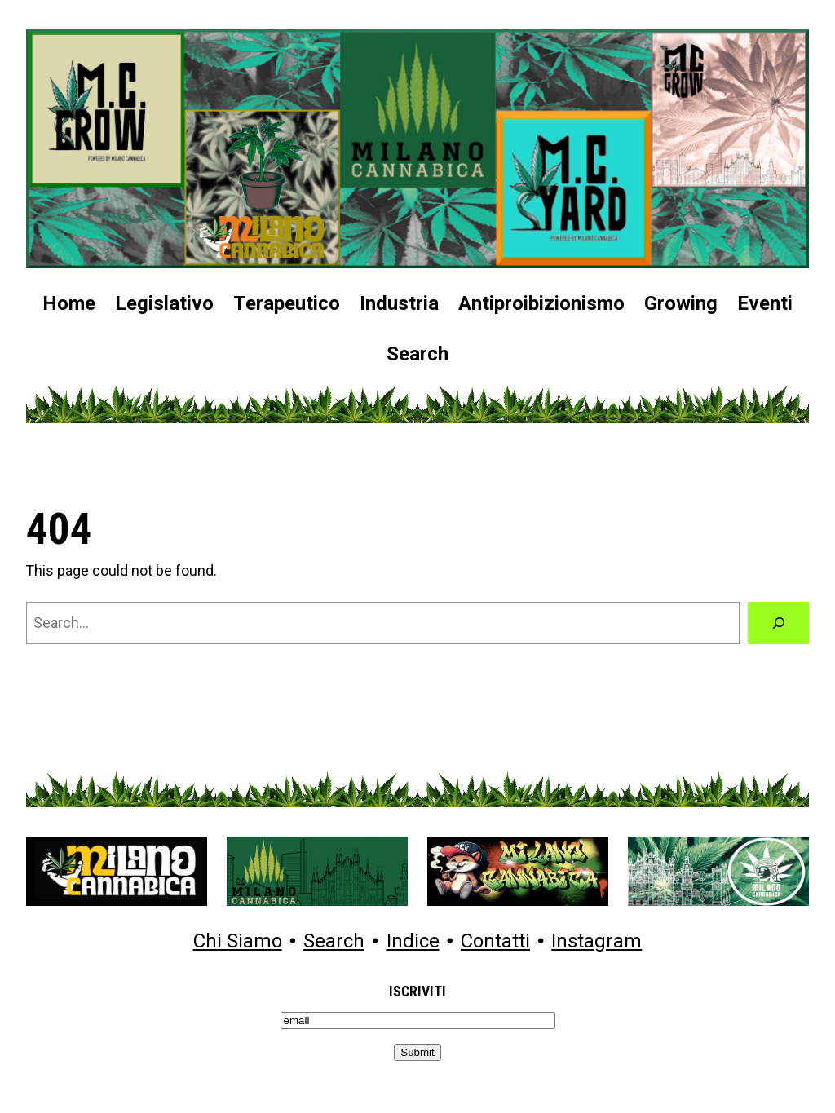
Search (333, 941)
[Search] (778, 622)
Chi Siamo (237, 941)
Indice (413, 941)
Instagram (596, 941)
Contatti (495, 941)
